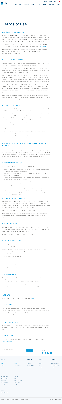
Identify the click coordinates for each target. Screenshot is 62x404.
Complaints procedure (55, 363)
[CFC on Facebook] (46, 353)
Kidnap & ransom (4, 374)
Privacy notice (8, 399)
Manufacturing (16, 376)
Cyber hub (29, 363)
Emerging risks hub (30, 365)
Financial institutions (17, 365)
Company (57, 4)
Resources (29, 374)
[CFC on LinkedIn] (48, 353)
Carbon (2, 365)
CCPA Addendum (15, 399)
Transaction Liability (4, 392)
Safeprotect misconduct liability (5, 387)
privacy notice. (33, 298)
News (28, 369)
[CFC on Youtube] (52, 353)
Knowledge (43, 4)
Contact (50, 1)
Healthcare (16, 369)
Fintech (15, 367)
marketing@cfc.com (7, 341)
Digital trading (18, 4)
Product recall (3, 380)
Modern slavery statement (55, 365)
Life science (16, 374)
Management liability (4, 376)
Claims (38, 4)
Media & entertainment (18, 380)
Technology (16, 384)
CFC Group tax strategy (55, 369)
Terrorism (2, 390)
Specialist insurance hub (31, 367)
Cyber (32, 4)
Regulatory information (55, 367)
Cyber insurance (4, 367)
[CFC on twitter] (43, 353)
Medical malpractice (4, 378)
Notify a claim (44, 1)
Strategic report (41, 369)
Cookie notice (21, 399)
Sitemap (26, 399)
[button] (39, 1)
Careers (55, 1)
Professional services (17, 382)
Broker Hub (51, 4)
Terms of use (3, 399)
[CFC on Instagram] (55, 353)
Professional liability (4, 382)
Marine (15, 378)
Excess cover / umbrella (5, 369)
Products (26, 4)
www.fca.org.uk (43, 46)
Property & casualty (4, 384)
